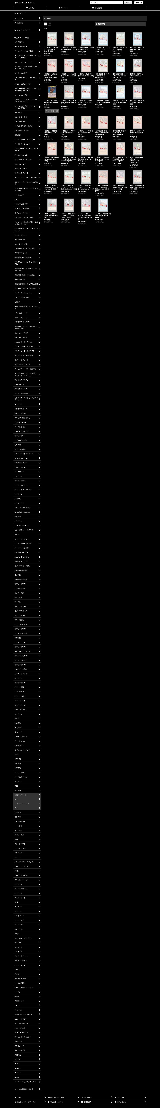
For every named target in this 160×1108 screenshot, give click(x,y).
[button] (130, 8)
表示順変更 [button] (100, 24)
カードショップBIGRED (24, 3)
